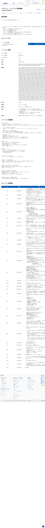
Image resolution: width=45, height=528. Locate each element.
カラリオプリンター (3, 384)
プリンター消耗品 (15, 385)
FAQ (22, 178)
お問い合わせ (7, 400)
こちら (6, 167)
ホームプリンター (3, 380)
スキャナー (15, 393)
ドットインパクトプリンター (4, 393)
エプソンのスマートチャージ (4, 389)
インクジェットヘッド (30, 383)
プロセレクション (3, 385)
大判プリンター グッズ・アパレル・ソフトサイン (19, 379)
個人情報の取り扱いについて (18, 400)
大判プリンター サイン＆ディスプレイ (18, 378)
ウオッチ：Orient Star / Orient (17, 391)
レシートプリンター (3, 394)
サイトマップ (3, 400)
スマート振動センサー (30, 379)
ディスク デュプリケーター (16, 394)
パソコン (14, 392)
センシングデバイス (30, 389)
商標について (24, 400)
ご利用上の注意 (11, 400)
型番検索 (38, 9)
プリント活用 (43, 377)
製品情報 (3, 375)
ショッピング (43, 379)
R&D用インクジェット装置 (30, 384)
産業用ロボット (29, 378)
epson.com (28, 400)
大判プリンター (2, 392)
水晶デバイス (29, 388)
